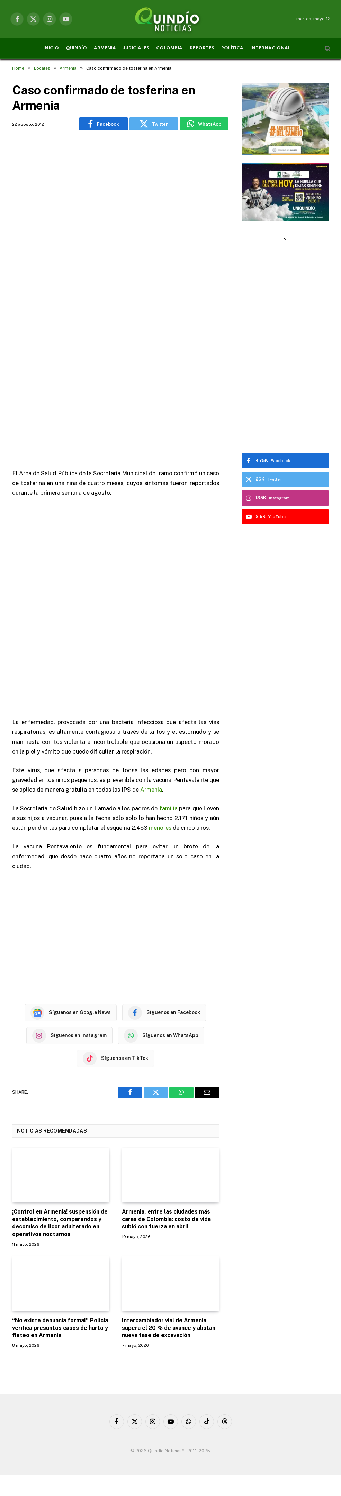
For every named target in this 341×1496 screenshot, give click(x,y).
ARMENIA (105, 48)
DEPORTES (202, 48)
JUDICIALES (136, 48)
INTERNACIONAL (270, 48)
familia (168, 808)
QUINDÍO (76, 48)
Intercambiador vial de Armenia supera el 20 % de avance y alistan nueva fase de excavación (168, 1328)
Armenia (151, 789)
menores (160, 827)
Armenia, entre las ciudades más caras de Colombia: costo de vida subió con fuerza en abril (166, 1219)
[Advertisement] (115, 226)
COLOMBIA (169, 48)
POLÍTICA (232, 48)
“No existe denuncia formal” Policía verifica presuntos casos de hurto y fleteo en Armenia (60, 1328)
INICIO (51, 48)
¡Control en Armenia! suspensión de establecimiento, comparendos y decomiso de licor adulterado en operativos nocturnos (60, 1222)
